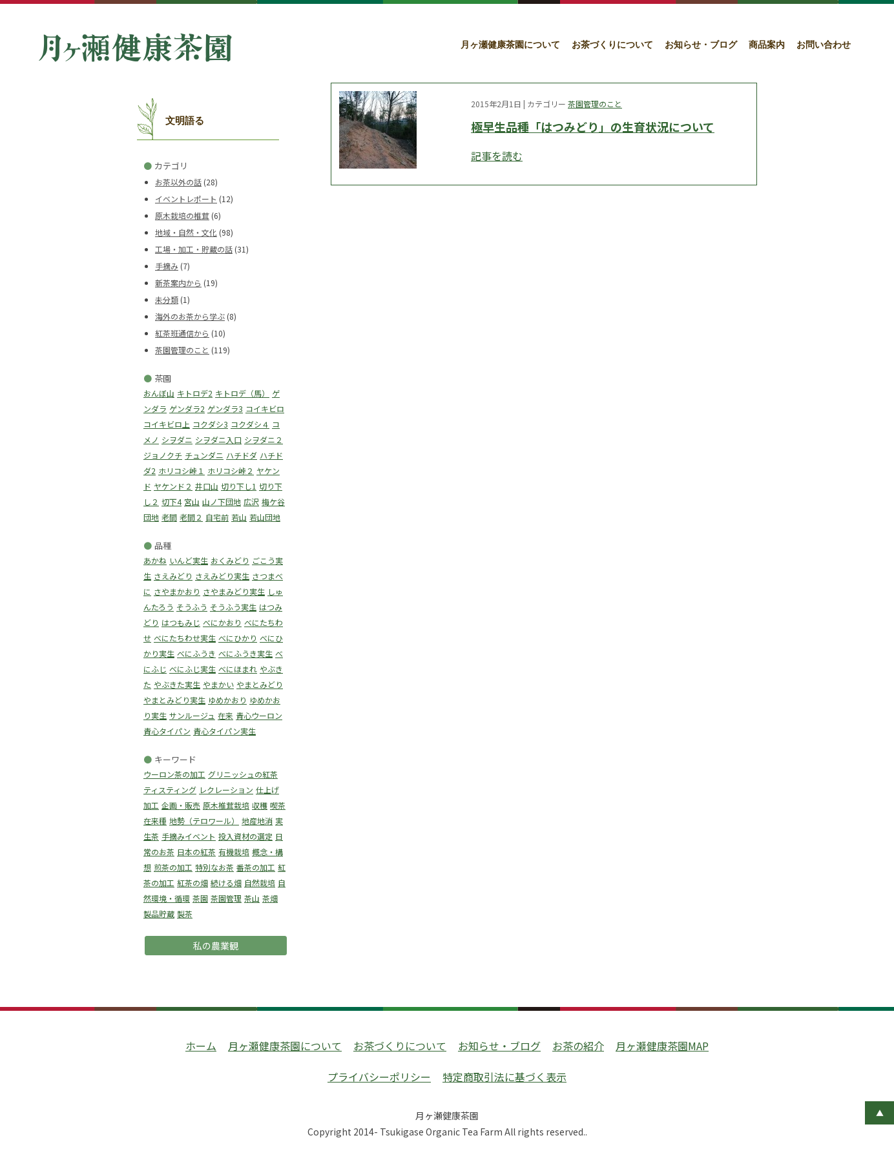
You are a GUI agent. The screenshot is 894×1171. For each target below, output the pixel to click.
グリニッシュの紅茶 (243, 774)
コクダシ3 (210, 424)
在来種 (155, 820)
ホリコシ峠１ (181, 470)
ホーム (200, 1045)
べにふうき (196, 653)
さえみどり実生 (222, 575)
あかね (155, 560)
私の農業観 (215, 945)
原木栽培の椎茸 (182, 215)
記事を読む (497, 155)
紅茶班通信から (182, 332)
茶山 (252, 898)
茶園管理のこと (182, 349)
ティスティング (169, 789)
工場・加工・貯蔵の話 (194, 249)
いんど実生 (188, 560)
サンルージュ (192, 715)
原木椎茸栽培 (226, 805)
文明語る (184, 121)
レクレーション (226, 789)
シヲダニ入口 (218, 439)
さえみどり (173, 575)
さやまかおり (177, 591)
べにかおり (222, 622)
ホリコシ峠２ (230, 470)
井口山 (206, 486)
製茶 (184, 913)
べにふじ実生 (192, 668)
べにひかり (237, 637)
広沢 (251, 501)
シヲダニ (176, 439)
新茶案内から (178, 282)
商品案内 (767, 45)
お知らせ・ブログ (701, 45)
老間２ (191, 517)
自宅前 (217, 517)
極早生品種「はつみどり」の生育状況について (592, 126)
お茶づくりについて (612, 45)
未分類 (166, 299)
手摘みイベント (188, 836)
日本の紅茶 (196, 851)
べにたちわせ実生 (185, 637)
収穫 (259, 805)
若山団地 (264, 517)
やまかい (218, 684)
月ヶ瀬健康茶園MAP (662, 1045)
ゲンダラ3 (225, 408)
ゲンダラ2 (187, 408)
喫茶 (278, 805)
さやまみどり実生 (234, 591)
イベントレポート (186, 198)
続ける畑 (226, 882)
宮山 (192, 501)
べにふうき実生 (245, 653)
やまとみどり (259, 684)
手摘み (166, 265)
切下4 (171, 501)
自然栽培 (259, 882)
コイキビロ (264, 408)
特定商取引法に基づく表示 (504, 1076)
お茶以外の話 (178, 181)
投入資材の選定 (245, 836)
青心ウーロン (259, 715)
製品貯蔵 (158, 913)
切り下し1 (238, 486)
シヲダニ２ (263, 439)
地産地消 (257, 820)
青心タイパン (167, 730)
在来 (225, 715)
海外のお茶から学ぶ (190, 316)
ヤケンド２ (173, 486)
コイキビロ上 (166, 424)
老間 (169, 517)
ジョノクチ (162, 455)
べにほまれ (237, 668)
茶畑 (270, 898)
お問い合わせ (823, 45)
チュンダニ (204, 455)
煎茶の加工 (173, 867)
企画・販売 (180, 805)
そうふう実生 (233, 606)
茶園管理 (226, 898)
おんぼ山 (158, 393)
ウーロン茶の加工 (174, 774)
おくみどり (230, 560)
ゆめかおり (227, 699)
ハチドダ (241, 455)
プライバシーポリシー (379, 1076)
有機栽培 (233, 851)
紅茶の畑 (192, 882)
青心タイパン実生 (224, 730)
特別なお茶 (214, 867)
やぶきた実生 (177, 684)
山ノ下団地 (221, 501)
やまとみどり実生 (174, 699)
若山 (239, 517)
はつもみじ (180, 622)
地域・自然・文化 (186, 232)
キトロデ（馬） (242, 393)
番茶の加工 (255, 867)
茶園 (200, 898)
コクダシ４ (250, 424)
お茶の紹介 (578, 1045)
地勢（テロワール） (204, 820)
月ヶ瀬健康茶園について (510, 45)
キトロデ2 (195, 393)
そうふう (191, 606)
